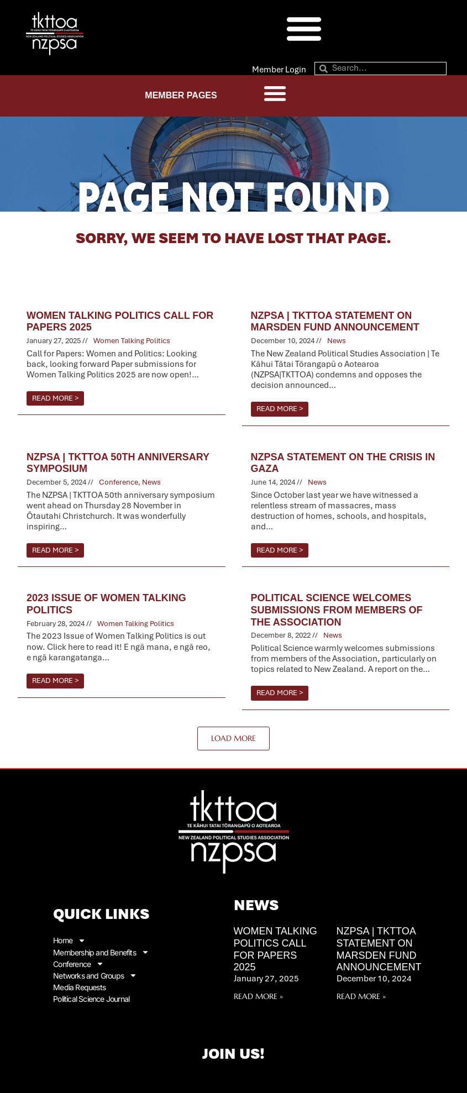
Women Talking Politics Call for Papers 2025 (275, 949)
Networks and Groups (95, 975)
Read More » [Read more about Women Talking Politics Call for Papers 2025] (258, 996)
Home (69, 940)
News (336, 340)
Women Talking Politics (131, 340)
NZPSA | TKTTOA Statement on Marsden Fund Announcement (379, 949)
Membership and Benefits (101, 952)
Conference (118, 482)
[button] (304, 28)
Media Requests (79, 986)
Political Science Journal (91, 998)
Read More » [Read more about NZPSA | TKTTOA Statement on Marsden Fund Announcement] (361, 996)
